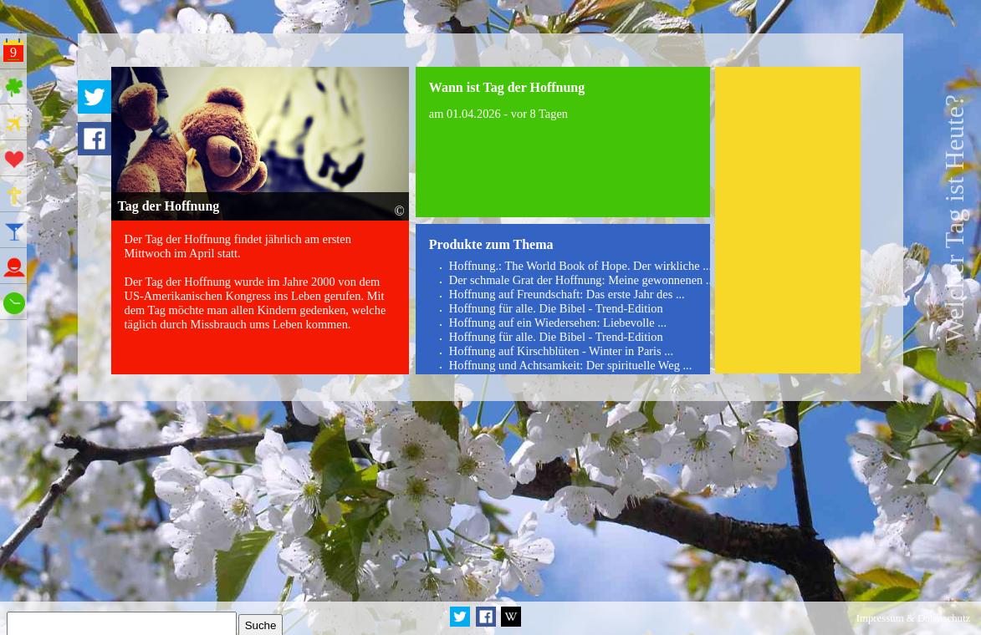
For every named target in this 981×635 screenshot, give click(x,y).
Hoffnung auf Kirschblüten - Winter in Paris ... (561, 351)
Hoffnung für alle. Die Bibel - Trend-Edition (556, 308)
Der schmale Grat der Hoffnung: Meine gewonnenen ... (582, 280)
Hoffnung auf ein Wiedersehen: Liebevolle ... (558, 322)
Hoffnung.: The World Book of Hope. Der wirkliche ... (580, 265)
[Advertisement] (788, 221)
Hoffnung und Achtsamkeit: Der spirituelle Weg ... (570, 365)
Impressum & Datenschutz (913, 618)
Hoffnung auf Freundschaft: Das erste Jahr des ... (567, 294)
